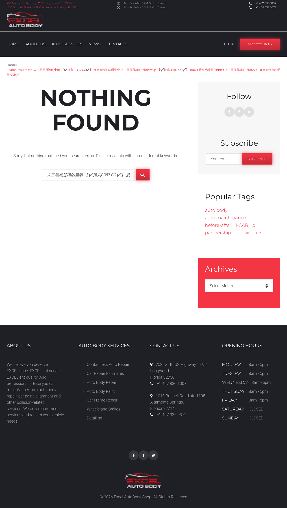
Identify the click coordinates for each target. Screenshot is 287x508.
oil (255, 225)
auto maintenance (225, 217)
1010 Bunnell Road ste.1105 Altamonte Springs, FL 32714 (43, 7)
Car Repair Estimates (105, 373)
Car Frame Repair (102, 400)
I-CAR (242, 225)
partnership (218, 232)
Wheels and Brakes (103, 409)
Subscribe (257, 159)
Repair (242, 232)
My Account (260, 44)
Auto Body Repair (102, 382)
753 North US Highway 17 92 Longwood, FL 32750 (39, 3)
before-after (218, 225)
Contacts (117, 44)
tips (258, 232)
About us (35, 44)
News (94, 44)
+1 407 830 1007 (265, 3)
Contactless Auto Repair (108, 364)
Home (13, 44)
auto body (216, 210)
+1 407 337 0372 (265, 7)
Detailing (94, 418)
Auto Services (67, 44)
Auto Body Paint (101, 391)
